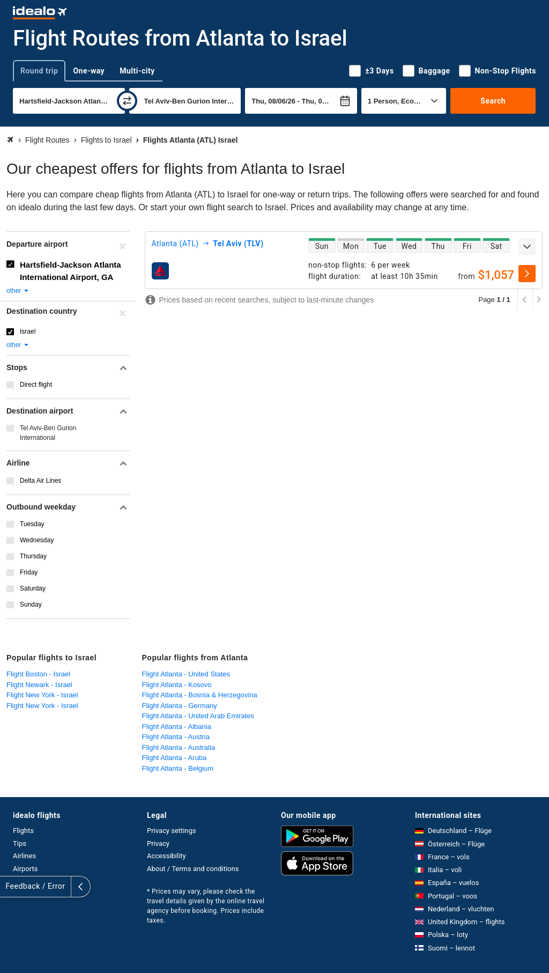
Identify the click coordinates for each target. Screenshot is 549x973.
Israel (27, 331)
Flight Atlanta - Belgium (178, 768)
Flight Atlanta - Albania (176, 727)
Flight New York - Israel (42, 695)
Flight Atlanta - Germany (179, 706)
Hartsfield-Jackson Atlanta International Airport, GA (70, 271)
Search (493, 101)
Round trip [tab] (39, 71)
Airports (25, 869)
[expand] (527, 246)
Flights (23, 831)
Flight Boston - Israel (38, 674)
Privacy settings (171, 831)
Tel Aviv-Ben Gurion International (48, 432)
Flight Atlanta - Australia (179, 747)
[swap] (127, 101)
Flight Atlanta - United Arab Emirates (198, 716)
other (17, 290)
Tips (19, 843)
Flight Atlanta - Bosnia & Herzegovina (199, 695)
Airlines (24, 856)
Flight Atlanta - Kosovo (177, 685)
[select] (527, 273)
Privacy (158, 843)
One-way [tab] (89, 71)
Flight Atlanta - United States (186, 674)
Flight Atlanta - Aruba (174, 758)
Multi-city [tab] (137, 71)
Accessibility (166, 856)
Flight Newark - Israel (39, 685)
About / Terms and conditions (193, 869)
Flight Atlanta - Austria (176, 737)
